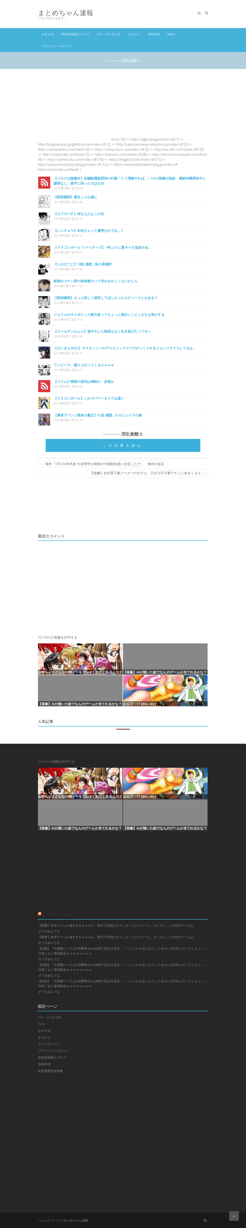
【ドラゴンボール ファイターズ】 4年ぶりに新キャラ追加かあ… (102, 247)
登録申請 (154, 34)
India (171, 34)
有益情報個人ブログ (75, 34)
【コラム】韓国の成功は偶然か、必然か (84, 381)
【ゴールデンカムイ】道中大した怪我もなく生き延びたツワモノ (102, 331)
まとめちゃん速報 (65, 12)
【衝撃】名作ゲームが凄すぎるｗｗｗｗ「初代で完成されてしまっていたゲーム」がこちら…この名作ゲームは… (116, 925)
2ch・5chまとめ (109, 34)
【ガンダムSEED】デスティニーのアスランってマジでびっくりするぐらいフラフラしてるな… (125, 348)
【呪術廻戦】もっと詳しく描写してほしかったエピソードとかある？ (106, 297)
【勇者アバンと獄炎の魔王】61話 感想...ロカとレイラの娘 (98, 415)
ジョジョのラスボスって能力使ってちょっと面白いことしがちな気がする (109, 314)
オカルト (134, 34)
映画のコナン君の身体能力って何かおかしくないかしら (96, 281)
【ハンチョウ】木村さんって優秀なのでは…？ (89, 230)
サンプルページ (49, 1044)
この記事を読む (123, 445)
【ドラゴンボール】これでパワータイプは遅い (89, 398)
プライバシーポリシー (57, 46)
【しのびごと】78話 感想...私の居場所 (83, 264)
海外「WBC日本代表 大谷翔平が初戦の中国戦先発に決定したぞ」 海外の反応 (102, 463)
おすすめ (48, 34)
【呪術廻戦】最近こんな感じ (75, 197)
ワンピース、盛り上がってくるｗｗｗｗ (84, 365)
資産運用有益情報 (50, 1071)
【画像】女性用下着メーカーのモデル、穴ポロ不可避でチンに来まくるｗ (147, 473)
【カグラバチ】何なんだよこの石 (79, 213)
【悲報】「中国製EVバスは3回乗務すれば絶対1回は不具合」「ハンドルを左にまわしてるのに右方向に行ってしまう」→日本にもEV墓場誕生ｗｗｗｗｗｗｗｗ (122, 950)
